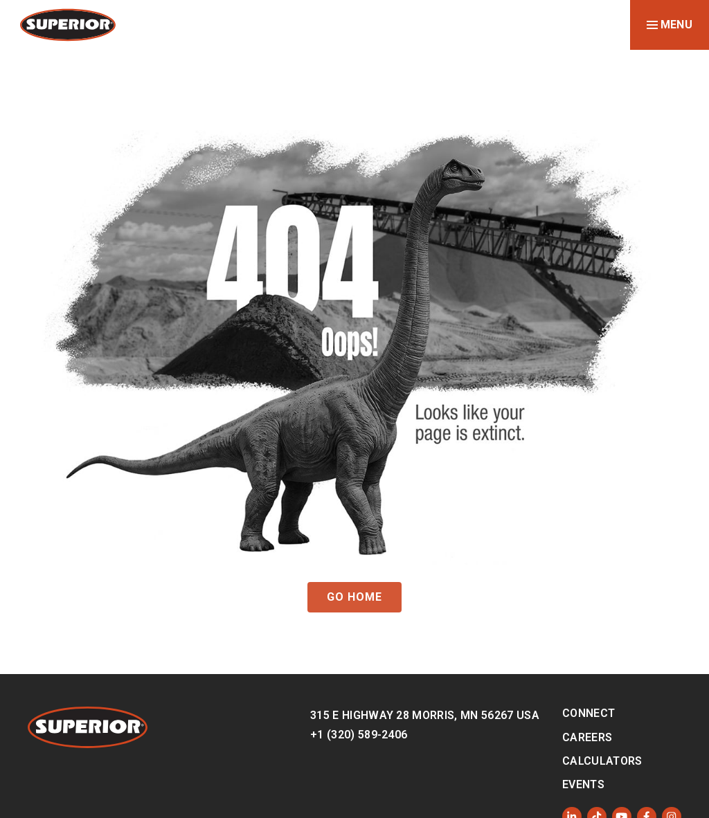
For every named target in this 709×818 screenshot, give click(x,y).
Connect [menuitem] (588, 713)
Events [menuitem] (583, 784)
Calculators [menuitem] (602, 760)
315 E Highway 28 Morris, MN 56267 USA (424, 715)
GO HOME (354, 596)
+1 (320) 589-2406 (358, 734)
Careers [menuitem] (587, 737)
